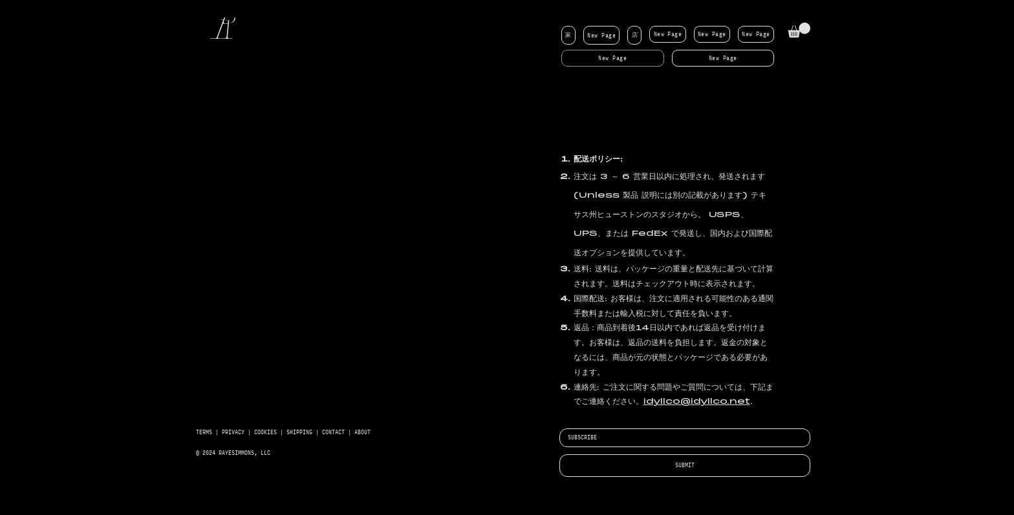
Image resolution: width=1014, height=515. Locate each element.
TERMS (204, 432)
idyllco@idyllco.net (696, 401)
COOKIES (267, 432)
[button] (799, 30)
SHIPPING (299, 432)
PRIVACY (233, 432)
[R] (226, 30)
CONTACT (333, 432)
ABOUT (362, 432)
